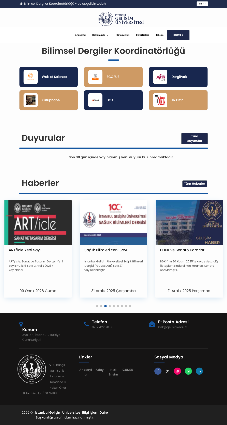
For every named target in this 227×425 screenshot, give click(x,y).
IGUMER (178, 35)
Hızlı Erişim (113, 372)
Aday (100, 370)
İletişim (160, 35)
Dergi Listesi (142, 35)
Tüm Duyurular (194, 138)
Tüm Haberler (194, 183)
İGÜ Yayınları (122, 35)
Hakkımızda (98, 35)
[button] (97, 306)
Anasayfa (80, 35)
